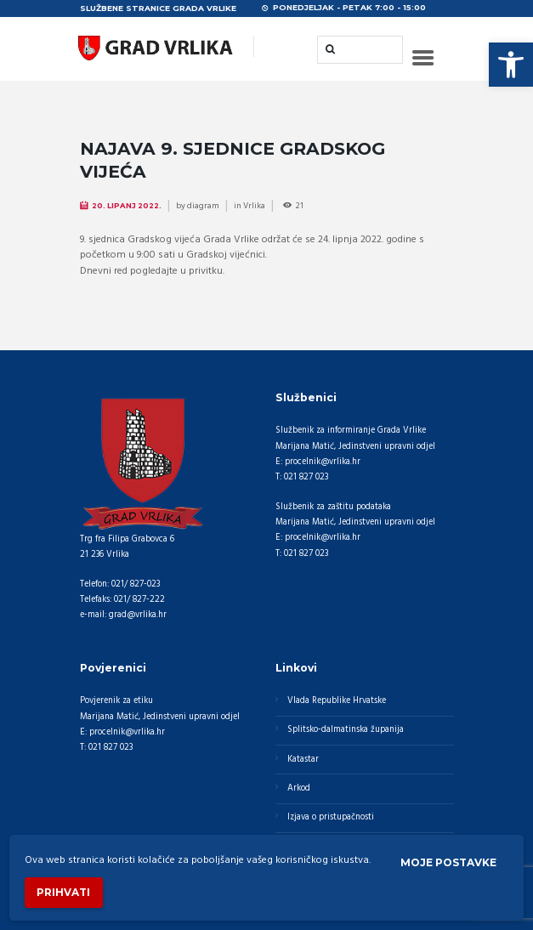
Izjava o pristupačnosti (330, 817)
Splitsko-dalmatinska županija (345, 730)
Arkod (298, 788)
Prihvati (63, 892)
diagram (203, 206)
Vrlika (254, 206)
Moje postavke (448, 862)
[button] (511, 65)
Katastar (303, 759)
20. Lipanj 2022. (127, 205)
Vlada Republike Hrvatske (336, 701)
